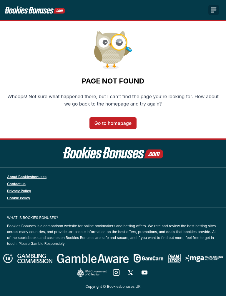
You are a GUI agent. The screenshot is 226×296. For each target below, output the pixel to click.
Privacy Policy (19, 191)
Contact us (16, 184)
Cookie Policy (18, 198)
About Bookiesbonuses (26, 177)
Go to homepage (113, 123)
